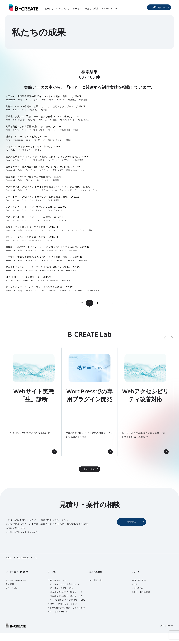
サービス (77, 8)
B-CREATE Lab (109, 8)
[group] (34, 402)
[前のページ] (66, 303)
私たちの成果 (91, 8)
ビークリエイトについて (57, 8)
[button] (172, 338)
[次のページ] (112, 303)
